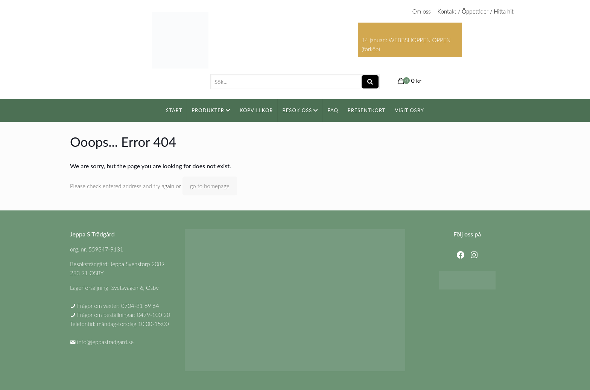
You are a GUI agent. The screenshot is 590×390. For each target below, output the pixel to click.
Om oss (421, 11)
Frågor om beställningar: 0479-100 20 (123, 314)
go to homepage (210, 186)
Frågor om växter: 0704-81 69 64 (118, 305)
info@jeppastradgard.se (105, 341)
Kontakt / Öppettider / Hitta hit (476, 11)
